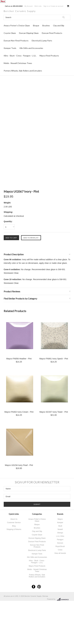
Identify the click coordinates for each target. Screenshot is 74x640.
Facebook (33, 587)
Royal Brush (60, 547)
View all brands (60, 554)
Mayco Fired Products (49, 56)
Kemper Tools (10, 48)
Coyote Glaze (10, 33)
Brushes (46, 26)
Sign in (45, 6)
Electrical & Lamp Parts (42, 41)
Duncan (60, 543)
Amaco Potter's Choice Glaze (17, 26)
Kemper (60, 523)
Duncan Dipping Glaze (29, 33)
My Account (28, 6)
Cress (60, 550)
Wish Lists (38, 6)
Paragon (60, 540)
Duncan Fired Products (52, 33)
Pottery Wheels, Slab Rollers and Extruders (23, 71)
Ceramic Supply (23, 11)
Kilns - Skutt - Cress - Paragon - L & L (20, 56)
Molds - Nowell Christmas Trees (18, 63)
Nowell (60, 530)
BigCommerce (63, 599)
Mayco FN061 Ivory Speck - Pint (53, 359)
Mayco (60, 520)
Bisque (36, 26)
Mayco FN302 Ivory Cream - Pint (18, 412)
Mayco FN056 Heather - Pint (18, 359)
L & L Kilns (60, 537)
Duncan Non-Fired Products (16, 41)
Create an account (56, 6)
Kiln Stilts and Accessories (31, 48)
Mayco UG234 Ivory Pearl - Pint (19, 465)
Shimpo (60, 533)
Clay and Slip (58, 26)
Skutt (60, 526)
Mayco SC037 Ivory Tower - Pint (53, 412)
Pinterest (39, 587)
